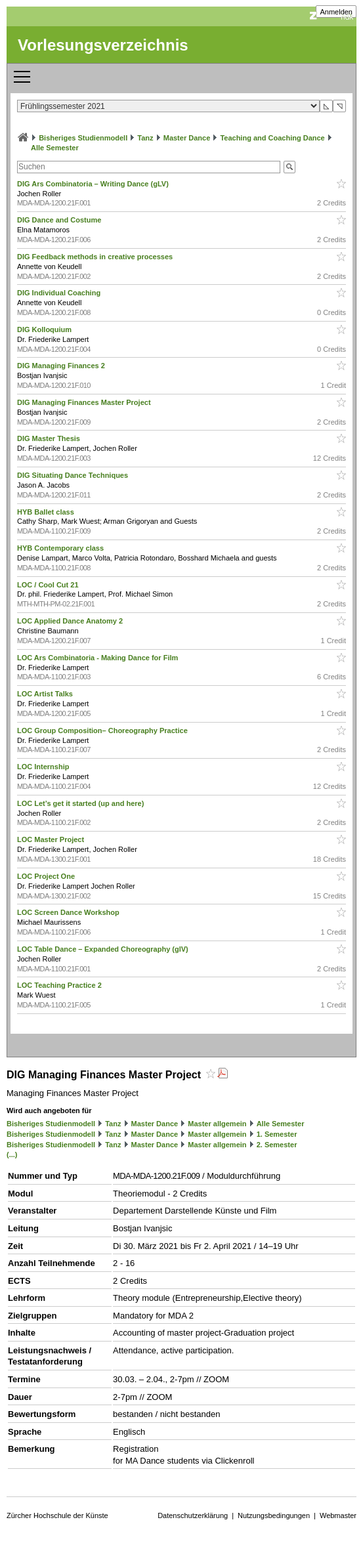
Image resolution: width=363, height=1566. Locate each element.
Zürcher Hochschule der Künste (57, 1515)
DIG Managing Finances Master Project (85, 402)
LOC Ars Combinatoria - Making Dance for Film (98, 658)
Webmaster (338, 1515)
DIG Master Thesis (49, 438)
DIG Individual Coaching (59, 293)
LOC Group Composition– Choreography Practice (103, 730)
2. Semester (277, 1145)
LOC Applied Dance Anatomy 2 (71, 621)
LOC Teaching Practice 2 (60, 985)
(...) (12, 1154)
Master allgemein (217, 1124)
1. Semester (277, 1134)
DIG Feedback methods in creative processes (96, 257)
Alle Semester (55, 148)
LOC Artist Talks (46, 694)
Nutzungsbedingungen (274, 1515)
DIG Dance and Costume (60, 220)
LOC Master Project (51, 839)
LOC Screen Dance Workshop (69, 912)
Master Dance (187, 138)
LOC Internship (44, 767)
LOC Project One (47, 876)
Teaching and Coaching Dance (272, 138)
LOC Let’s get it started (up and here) (81, 803)
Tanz (145, 138)
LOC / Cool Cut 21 (49, 585)
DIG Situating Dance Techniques (73, 475)
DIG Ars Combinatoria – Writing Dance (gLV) (94, 184)
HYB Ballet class (46, 512)
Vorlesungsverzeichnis (103, 45)
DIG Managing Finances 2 (62, 366)
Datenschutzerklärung (193, 1515)
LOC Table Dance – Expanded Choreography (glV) (103, 949)
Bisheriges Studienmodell (83, 138)
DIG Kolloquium (45, 329)
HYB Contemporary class (61, 548)
